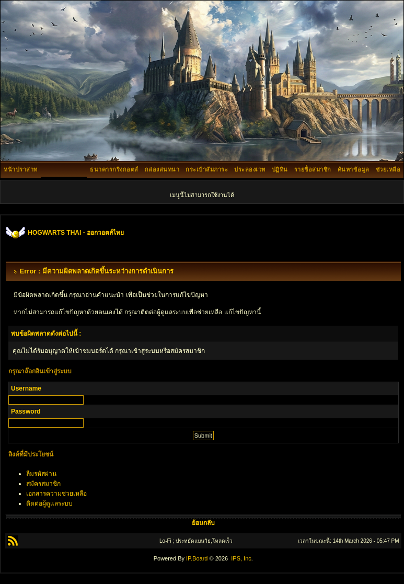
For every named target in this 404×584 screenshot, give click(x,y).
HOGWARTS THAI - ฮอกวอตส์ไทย (76, 232)
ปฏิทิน (280, 169)
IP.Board (196, 558)
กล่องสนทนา (162, 169)
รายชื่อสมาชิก (312, 169)
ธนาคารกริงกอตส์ (114, 169)
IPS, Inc (241, 558)
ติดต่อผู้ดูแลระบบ (49, 503)
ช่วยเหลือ (388, 169)
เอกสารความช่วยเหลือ (56, 493)
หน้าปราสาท (21, 169)
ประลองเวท (250, 169)
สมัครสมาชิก (43, 483)
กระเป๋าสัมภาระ (207, 169)
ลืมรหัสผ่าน (41, 473)
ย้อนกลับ (203, 522)
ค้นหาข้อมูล (354, 169)
